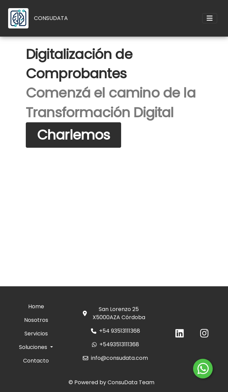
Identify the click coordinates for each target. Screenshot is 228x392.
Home (36, 306)
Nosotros (36, 320)
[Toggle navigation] (209, 18)
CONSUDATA (51, 18)
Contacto (36, 361)
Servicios (36, 333)
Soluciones (34, 347)
